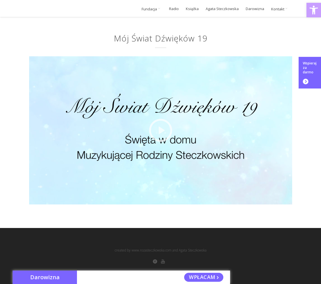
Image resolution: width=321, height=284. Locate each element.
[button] (313, 10)
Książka (192, 8)
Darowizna (255, 8)
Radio (174, 8)
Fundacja (152, 8)
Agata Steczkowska (222, 8)
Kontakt (280, 8)
